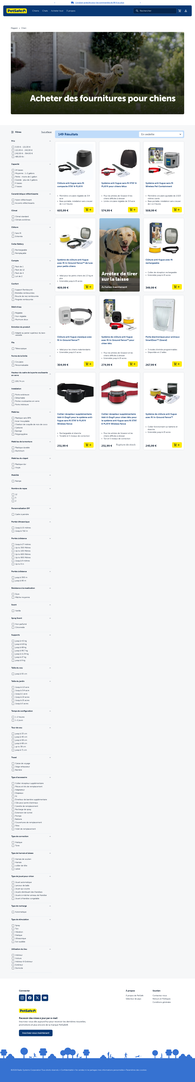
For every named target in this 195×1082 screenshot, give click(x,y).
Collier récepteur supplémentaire (29, 783)
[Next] (140, 3)
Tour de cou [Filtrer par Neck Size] (31, 728)
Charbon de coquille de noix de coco (31, 424)
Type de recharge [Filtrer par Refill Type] (31, 906)
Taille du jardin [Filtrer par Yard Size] (31, 681)
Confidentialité (67, 1070)
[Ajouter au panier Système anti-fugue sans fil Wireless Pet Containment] (177, 209)
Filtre (17, 826)
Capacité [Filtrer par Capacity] (31, 164)
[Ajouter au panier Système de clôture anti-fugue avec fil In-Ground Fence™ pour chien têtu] (133, 364)
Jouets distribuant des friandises (28, 892)
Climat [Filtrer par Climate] (31, 210)
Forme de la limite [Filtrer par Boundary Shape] (31, 356)
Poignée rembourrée (24, 299)
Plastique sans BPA (23, 418)
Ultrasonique (20, 938)
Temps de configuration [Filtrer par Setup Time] (31, 711)
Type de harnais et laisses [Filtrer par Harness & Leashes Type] (31, 853)
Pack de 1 (19, 267)
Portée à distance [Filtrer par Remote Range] (31, 538)
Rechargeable (21, 250)
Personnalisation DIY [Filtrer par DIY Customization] (31, 508)
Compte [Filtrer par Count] (31, 261)
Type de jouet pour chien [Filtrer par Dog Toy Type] (31, 876)
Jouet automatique (23, 882)
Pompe (18, 816)
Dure (17, 594)
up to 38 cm (20, 747)
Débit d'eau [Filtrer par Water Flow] (31, 307)
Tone (17, 846)
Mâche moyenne (22, 597)
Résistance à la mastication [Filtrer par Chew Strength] (31, 588)
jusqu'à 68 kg (20, 647)
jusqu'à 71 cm (21, 750)
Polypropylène (21, 434)
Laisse (17, 869)
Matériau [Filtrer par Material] (31, 412)
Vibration (19, 932)
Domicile (19, 968)
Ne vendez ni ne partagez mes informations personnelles (99, 1070)
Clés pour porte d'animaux (26, 803)
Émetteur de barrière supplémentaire (31, 800)
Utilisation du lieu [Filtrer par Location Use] (31, 949)
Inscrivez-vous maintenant (35, 1033)
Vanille (18, 611)
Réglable (18, 313)
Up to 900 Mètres (23, 557)
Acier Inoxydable (22, 421)
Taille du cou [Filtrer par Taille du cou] (31, 668)
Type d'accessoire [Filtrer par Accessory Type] (31, 777)
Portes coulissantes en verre (27, 401)
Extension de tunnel (23, 813)
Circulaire (19, 362)
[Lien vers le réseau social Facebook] (30, 998)
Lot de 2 (18, 276)
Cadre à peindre (22, 514)
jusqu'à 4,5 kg (21, 641)
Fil (16, 796)
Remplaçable (20, 253)
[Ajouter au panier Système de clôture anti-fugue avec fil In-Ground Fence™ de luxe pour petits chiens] (89, 287)
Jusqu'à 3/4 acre (22, 690)
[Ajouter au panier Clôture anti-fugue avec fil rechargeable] (177, 287)
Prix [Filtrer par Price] (31, 141)
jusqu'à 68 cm (21, 743)
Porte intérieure (22, 405)
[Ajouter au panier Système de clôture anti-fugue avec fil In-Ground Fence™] (177, 445)
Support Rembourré (23, 290)
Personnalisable (21, 365)
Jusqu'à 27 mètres (23, 544)
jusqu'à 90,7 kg (21, 651)
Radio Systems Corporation (29, 1070)
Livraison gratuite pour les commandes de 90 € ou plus (99, 2)
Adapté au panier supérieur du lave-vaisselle (30, 334)
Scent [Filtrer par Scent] (31, 605)
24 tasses (19, 170)
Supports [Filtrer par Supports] (31, 635)
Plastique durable (22, 448)
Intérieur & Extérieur (23, 962)
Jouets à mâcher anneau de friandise (31, 895)
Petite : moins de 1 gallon (26, 177)
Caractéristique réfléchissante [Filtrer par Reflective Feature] (31, 194)
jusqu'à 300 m (21, 577)
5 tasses (18, 183)
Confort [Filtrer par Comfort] (31, 284)
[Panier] (180, 11)
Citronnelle (20, 627)
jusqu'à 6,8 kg (21, 644)
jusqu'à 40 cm (21, 737)
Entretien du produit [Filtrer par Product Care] (31, 327)
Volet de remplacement (25, 829)
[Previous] (54, 3)
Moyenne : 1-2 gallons (24, 173)
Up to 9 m (19, 564)
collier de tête (21, 866)
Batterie (18, 819)
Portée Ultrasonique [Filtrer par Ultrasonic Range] (31, 522)
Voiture (18, 958)
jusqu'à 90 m (20, 581)
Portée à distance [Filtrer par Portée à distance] (31, 571)
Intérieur (18, 955)
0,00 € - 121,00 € (22, 147)
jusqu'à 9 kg (20, 660)
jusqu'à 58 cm (21, 740)
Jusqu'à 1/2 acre (22, 687)
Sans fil (18, 233)
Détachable (20, 398)
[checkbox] (13, 147)
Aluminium (19, 451)
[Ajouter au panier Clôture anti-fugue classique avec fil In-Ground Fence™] (89, 364)
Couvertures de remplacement (28, 822)
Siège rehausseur (22, 767)
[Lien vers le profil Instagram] (22, 998)
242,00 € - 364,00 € (24, 153)
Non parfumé (21, 624)
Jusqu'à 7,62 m (21, 531)
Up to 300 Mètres (23, 548)
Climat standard (22, 217)
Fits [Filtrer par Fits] (31, 342)
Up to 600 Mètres (23, 554)
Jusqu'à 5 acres (21, 704)
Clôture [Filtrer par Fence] (31, 227)
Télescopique (21, 348)
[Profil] (185, 11)
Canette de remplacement (26, 806)
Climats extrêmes (22, 220)
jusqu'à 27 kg (20, 657)
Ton (16, 929)
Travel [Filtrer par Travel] (31, 757)
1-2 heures (20, 717)
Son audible (20, 942)
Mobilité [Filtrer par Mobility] (31, 475)
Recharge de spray (23, 809)
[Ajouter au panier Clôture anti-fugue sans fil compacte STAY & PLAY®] (89, 209)
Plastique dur (20, 464)
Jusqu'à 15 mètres (23, 528)
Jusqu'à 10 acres (22, 697)
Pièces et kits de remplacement (28, 787)
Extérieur (19, 965)
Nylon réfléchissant (23, 200)
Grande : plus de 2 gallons (26, 180)
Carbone (19, 428)
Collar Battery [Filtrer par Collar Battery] (31, 244)
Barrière (18, 770)
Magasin (14, 28)
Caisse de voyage (22, 763)
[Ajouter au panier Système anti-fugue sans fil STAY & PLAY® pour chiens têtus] (133, 209)
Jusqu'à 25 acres (22, 700)
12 (16, 494)
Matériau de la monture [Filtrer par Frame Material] (31, 441)
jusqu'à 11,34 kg (22, 654)
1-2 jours (19, 720)
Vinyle (17, 468)
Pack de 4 (19, 273)
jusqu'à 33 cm (21, 734)
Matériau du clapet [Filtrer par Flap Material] (31, 458)
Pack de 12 (20, 270)
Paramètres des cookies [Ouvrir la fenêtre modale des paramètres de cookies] (136, 1070)
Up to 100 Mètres (22, 551)
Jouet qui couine (22, 889)
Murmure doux (21, 320)
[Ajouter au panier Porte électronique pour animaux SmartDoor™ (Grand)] (177, 364)
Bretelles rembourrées (24, 293)
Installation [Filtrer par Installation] (31, 389)
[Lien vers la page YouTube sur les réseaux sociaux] (45, 998)
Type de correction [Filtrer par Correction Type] (31, 836)
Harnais (18, 862)
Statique (18, 842)
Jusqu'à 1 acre (21, 694)
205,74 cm (19, 381)
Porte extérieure (22, 395)
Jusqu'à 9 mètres (22, 561)
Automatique (20, 912)
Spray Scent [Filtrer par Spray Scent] (31, 618)
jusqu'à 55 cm (21, 674)
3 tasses (18, 186)
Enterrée (19, 236)
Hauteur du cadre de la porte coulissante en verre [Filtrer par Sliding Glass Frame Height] (31, 373)
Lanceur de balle (22, 885)
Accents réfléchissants (24, 203)
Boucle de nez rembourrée (27, 296)
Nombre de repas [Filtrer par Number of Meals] (31, 488)
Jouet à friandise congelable (27, 898)
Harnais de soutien (23, 859)
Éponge (18, 431)
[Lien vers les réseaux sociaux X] (37, 998)
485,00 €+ (19, 157)
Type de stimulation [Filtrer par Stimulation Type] (31, 919)
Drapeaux (19, 793)
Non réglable (20, 316)
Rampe (18, 481)
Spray (17, 925)
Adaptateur (20, 790)
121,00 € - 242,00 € (23, 150)
